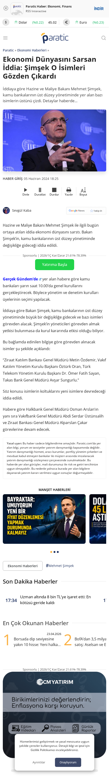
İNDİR (99, 9)
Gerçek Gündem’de (22, 279)
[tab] (51, 552)
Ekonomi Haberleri (32, 50)
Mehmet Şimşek (60, 565)
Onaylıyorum (68, 762)
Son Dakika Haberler (30, 581)
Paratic (8, 50)
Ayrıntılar (39, 762)
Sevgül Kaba (21, 210)
